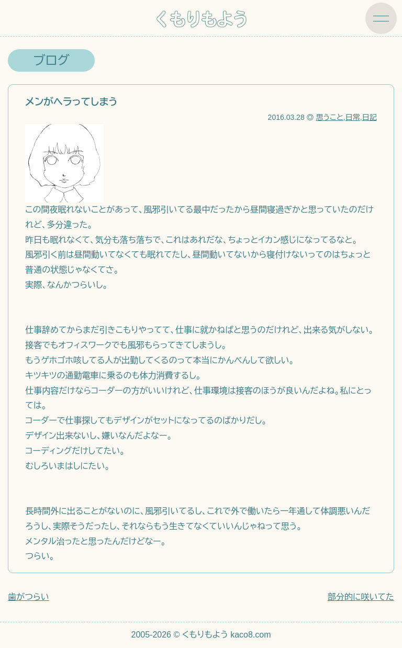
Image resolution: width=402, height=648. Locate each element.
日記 (369, 117)
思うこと (329, 117)
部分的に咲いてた (361, 597)
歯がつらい (28, 597)
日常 (352, 117)
